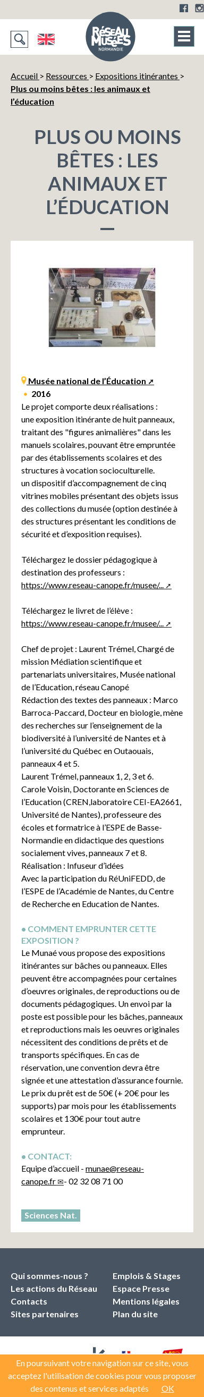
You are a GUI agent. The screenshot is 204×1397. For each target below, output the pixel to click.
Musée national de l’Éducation (86, 381)
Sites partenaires (45, 1314)
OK (168, 1388)
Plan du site (135, 1314)
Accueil (25, 76)
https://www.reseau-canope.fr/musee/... (92, 585)
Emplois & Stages (147, 1276)
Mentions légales (146, 1301)
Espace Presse (141, 1288)
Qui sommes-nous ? (49, 1276)
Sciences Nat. (50, 1215)
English (46, 39)
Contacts (29, 1301)
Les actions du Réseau (54, 1288)
